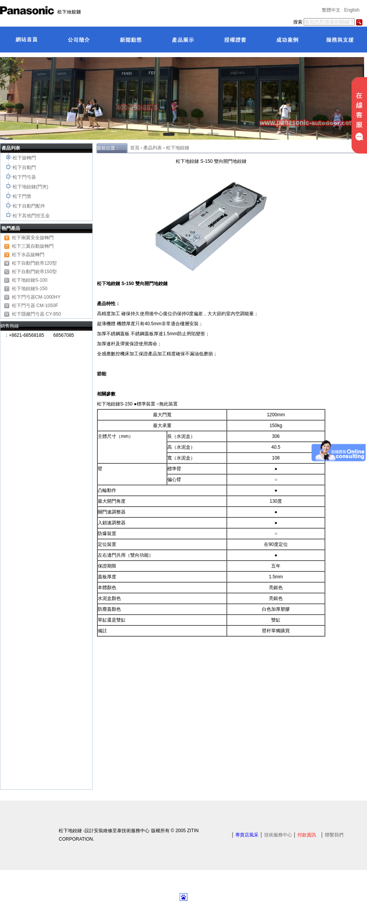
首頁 (133, 147)
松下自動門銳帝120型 (34, 263)
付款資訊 (306, 835)
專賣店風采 (246, 835)
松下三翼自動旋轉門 (33, 246)
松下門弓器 (25, 177)
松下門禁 (22, 196)
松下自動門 (25, 167)
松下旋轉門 (25, 157)
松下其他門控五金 (31, 215)
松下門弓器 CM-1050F (35, 305)
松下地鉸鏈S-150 (30, 288)
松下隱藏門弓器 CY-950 (36, 314)
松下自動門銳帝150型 (34, 271)
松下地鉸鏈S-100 (30, 280)
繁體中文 (331, 10)
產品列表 (152, 147)
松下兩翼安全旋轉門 (33, 237)
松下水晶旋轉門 (28, 254)
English (351, 10)
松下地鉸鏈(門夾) (31, 186)
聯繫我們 (334, 835)
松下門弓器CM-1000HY (36, 297)
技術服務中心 (278, 835)
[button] (154, 134)
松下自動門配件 (29, 206)
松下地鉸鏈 (177, 147)
